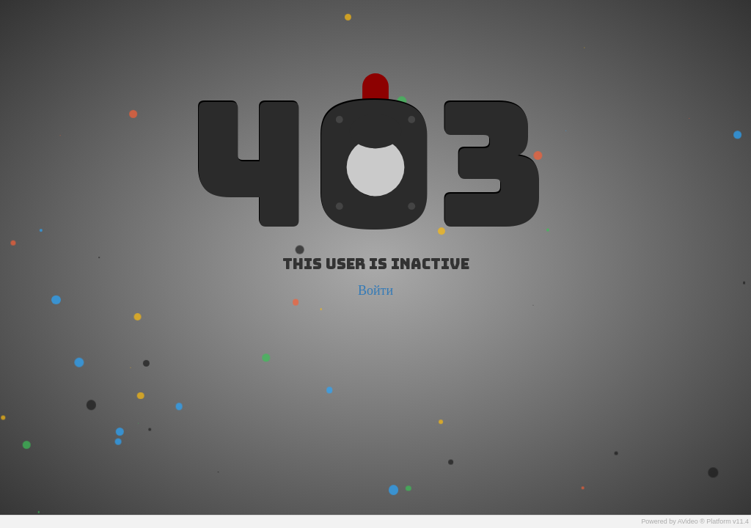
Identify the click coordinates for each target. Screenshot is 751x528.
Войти (375, 290)
